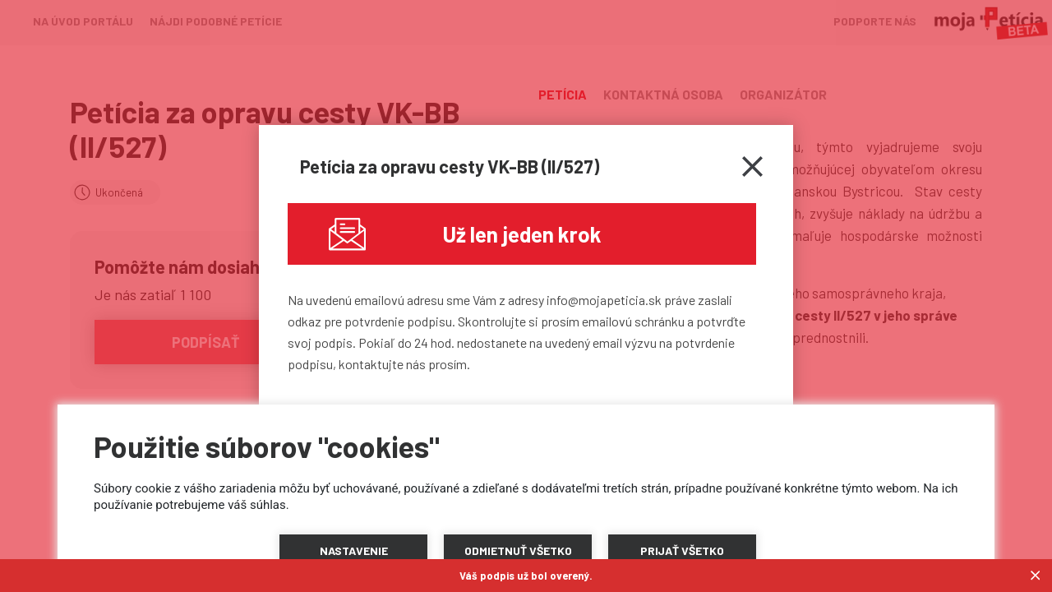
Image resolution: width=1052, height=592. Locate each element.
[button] (353, 550)
